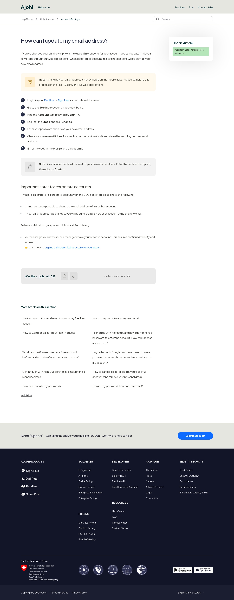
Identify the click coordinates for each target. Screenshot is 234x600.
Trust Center (186, 470)
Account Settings (70, 19)
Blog (114, 516)
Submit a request (195, 442)
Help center (44, 7)
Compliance (186, 481)
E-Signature (84, 470)
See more (26, 394)
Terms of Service (59, 592)
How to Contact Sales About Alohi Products (48, 332)
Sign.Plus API (119, 475)
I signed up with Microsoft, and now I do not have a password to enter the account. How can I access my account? (121, 338)
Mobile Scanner (86, 486)
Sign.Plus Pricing (87, 522)
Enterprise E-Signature (90, 492)
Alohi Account (47, 19)
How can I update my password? (41, 386)
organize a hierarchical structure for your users (72, 247)
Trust (191, 7)
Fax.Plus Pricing (86, 533)
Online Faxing (85, 481)
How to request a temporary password (115, 318)
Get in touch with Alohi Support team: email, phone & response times (53, 374)
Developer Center (121, 470)
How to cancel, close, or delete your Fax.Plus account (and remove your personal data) (118, 374)
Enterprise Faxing (87, 498)
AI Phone (83, 475)
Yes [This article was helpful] (64, 276)
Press (149, 475)
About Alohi (152, 470)
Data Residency (188, 486)
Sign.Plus (63, 100)
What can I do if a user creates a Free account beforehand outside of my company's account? (50, 354)
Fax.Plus (49, 100)
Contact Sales (205, 7)
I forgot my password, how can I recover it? (117, 386)
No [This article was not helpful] (74, 276)
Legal (149, 492)
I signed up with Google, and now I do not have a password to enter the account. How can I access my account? (121, 357)
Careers (150, 481)
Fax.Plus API (118, 481)
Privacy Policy (79, 592)
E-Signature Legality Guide (194, 492)
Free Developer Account (125, 486)
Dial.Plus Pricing (86, 528)
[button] (190, 592)
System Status (120, 528)
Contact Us (152, 498)
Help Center (27, 19)
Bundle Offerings (87, 539)
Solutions (180, 7)
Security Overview (189, 475)
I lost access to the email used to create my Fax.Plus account (53, 321)
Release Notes (119, 522)
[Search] (183, 19)
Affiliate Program (155, 486)
